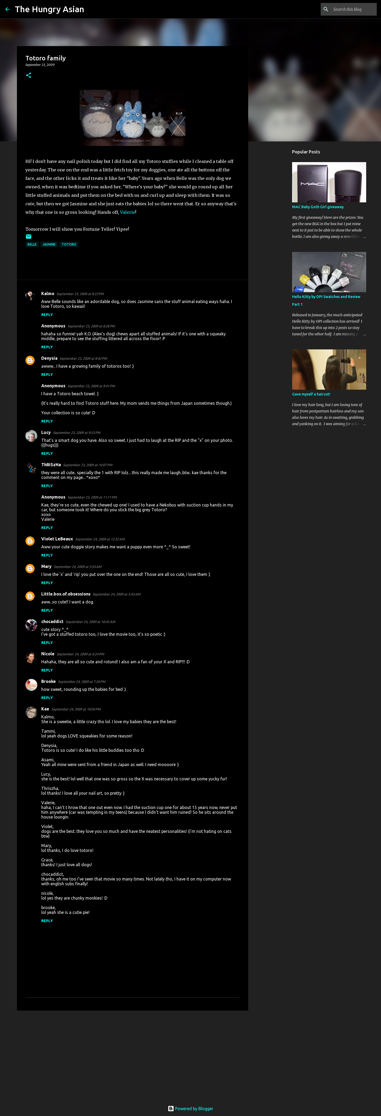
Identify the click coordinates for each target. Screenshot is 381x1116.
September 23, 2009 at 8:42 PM (83, 358)
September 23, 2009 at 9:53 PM (76, 432)
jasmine (49, 244)
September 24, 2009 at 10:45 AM (90, 622)
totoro (69, 244)
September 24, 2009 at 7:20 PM (81, 681)
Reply (47, 315)
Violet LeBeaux (57, 538)
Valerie (127, 212)
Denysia (49, 358)
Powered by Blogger (190, 1108)
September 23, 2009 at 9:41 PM (91, 386)
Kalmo (47, 293)
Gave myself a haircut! (311, 394)
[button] (28, 75)
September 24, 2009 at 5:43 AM (116, 594)
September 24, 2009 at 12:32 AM (100, 539)
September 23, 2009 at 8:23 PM (80, 294)
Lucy (46, 432)
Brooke (48, 681)
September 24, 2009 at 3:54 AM (77, 566)
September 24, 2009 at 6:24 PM (80, 654)
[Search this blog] (349, 9)
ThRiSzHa (51, 464)
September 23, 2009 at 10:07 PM (87, 465)
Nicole (48, 653)
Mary (46, 566)
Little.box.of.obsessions (65, 594)
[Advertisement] (132, 1056)
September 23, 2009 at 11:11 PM (92, 497)
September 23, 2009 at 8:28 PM (91, 326)
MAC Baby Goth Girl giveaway (318, 207)
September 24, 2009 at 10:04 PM (76, 709)
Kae (45, 708)
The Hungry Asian (49, 9)
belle (32, 244)
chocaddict (52, 621)
